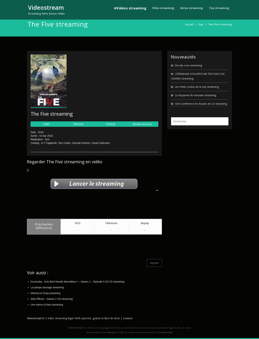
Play (200, 24)
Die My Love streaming (188, 65)
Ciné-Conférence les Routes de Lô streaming (201, 103)
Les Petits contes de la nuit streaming (197, 86)
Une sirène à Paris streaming (47, 304)
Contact (128, 318)
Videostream (46, 7)
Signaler (154, 262)
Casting (110, 124)
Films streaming (163, 8)
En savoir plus (166, 332)
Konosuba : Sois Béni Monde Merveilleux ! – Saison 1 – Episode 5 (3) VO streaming (77, 281)
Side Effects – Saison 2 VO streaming (52, 298)
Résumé (78, 124)
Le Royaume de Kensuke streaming (195, 95)
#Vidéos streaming (130, 8)
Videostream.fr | (37, 318)
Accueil (189, 24)
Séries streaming (191, 8)
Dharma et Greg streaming (45, 293)
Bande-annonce (142, 124)
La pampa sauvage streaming (47, 287)
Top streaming (219, 8)
